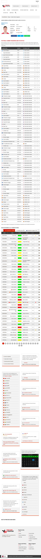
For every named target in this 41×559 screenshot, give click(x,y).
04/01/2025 (4, 329)
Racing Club (25, 276)
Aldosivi (24, 318)
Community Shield (6, 165)
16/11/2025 (4, 284)
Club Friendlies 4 (5, 93)
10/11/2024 (4, 340)
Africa (24, 482)
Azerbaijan (25, 511)
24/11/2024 (5, 337)
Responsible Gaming (22, 547)
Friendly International (6, 158)
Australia (24, 506)
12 (28, 343)
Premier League (5, 137)
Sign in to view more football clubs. (10, 510)
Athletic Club (26, 65)
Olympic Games (5, 204)
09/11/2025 (4, 287)
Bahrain (24, 514)
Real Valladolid (13, 340)
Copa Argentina (5, 57)
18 (21, 345)
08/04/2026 (4, 244)
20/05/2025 (4, 304)
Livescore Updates (7, 356)
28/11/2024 (5, 334)
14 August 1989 (19, 32)
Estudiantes (14, 266)
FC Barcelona (25, 327)
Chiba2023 (6, 412)
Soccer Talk (5, 12)
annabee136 (7, 422)
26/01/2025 (4, 321)
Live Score (31, 535)
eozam (6, 417)
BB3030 (6, 383)
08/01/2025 (4, 327)
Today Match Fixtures (8, 358)
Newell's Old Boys (26, 264)
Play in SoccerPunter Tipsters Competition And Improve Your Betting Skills (10, 443)
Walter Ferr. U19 (7, 509)
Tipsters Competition (33, 538)
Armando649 (7, 393)
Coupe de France (6, 98)
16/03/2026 (4, 252)
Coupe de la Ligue (6, 122)
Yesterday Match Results (8, 361)
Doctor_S (6, 395)
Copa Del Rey (5, 65)
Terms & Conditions (22, 548)
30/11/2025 (4, 279)
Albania (24, 485)
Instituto (24, 250)
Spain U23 (25, 204)
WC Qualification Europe (7, 143)
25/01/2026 (4, 269)
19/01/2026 (5, 271)
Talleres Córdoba (13, 247)
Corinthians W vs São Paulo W (10, 475)
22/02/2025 (4, 318)
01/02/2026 (4, 264)
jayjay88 (6, 385)
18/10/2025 (4, 294)
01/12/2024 (5, 332)
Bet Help (20, 537)
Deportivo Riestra (26, 269)
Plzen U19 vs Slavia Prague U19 (10, 490)
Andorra (24, 489)
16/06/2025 (4, 302)
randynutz (6, 410)
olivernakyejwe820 (7, 434)
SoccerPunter (4, 17)
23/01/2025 (5, 324)
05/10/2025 (4, 297)
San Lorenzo (25, 255)
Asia (23, 504)
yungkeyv (6, 424)
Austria (24, 509)
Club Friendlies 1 (5, 50)
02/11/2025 (4, 289)
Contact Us (22, 1)
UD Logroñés (14, 329)
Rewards (26, 1)
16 (37, 343)
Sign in (4, 461)
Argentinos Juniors (26, 279)
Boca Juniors (26, 50)
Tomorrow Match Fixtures (9, 363)
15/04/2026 (4, 238)
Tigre (24, 284)
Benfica (25, 302)
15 (35, 343)
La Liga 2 (4, 221)
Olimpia (25, 271)
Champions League (6, 96)
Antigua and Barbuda (27, 494)
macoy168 (6, 378)
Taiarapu (24, 362)
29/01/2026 (4, 266)
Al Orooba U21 (25, 422)
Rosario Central (26, 313)
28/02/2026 (4, 261)
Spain (25, 143)
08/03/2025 (4, 310)
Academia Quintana (27, 392)
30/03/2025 (4, 307)
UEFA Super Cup (5, 154)
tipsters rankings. (8, 376)
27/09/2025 (4, 299)
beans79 (6, 400)
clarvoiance (6, 419)
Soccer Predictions (22, 535)
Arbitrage (12, 12)
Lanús (15, 258)
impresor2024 (7, 397)
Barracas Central (12, 292)
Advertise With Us (15, 1)
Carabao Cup (5, 130)
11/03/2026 (4, 255)
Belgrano (24, 294)
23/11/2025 (4, 282)
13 (30, 343)
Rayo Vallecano (13, 332)
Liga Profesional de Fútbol (7, 55)
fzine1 (5, 402)
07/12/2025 (4, 276)
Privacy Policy (21, 550)
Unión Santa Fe (13, 252)
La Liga (4, 70)
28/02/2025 (4, 313)
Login (33, 1)
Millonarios (25, 274)
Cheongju (25, 377)
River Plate (14, 235)
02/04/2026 (4, 247)
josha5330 (6, 388)
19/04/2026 (4, 235)
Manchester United (27, 130)
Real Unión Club (26, 93)
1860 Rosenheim (26, 407)
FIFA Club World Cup (6, 61)
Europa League (5, 68)
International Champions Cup (8, 141)
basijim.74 (25, 433)
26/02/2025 (4, 316)
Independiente (26, 241)
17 (19, 345)
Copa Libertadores (6, 52)
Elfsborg (25, 334)
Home (20, 533)
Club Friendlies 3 (5, 74)
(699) (9, 230)
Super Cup (4, 72)
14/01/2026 (5, 274)
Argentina (24, 497)
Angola (24, 492)
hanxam (6, 405)
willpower (6, 380)
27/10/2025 (4, 292)
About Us (9, 1)
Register (37, 2)
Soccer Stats (31, 533)
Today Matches (32, 537)
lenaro (5, 407)
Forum (30, 540)
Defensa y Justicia (13, 299)
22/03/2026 (4, 250)
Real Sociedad (25, 337)
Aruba (24, 502)
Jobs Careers (31, 548)
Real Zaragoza (26, 212)
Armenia (24, 499)
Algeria (24, 487)
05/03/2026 (4, 258)
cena (5, 390)
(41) (31, 230)
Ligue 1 (4, 100)
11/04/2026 (5, 241)
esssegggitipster (7, 414)
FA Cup (4, 135)
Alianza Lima (26, 316)
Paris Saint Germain (27, 89)
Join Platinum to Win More (27, 441)
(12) (20, 230)
